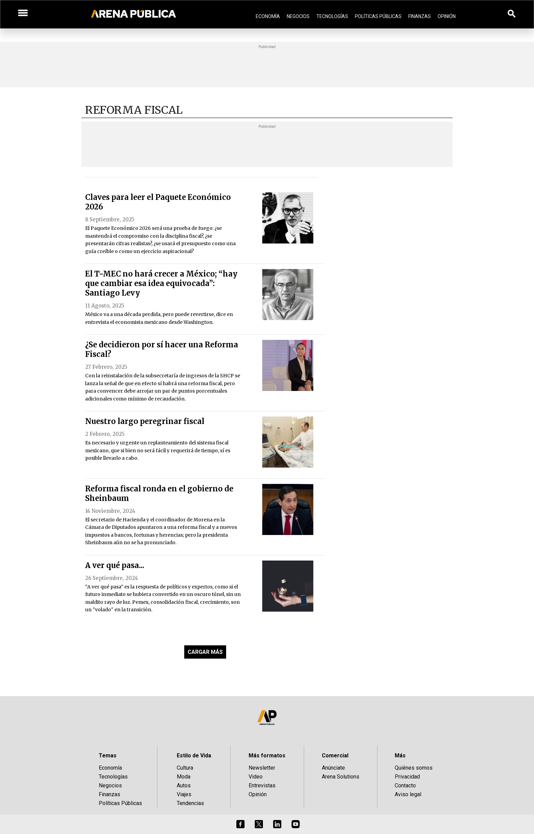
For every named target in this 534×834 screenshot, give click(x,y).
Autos (184, 785)
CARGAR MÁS (205, 652)
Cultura (185, 768)
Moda (183, 776)
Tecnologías (332, 16)
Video (256, 776)
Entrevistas (262, 785)
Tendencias (190, 803)
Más (400, 755)
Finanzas (419, 16)
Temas (107, 755)
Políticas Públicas (378, 16)
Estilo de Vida (194, 755)
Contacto (405, 785)
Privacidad (407, 776)
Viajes (184, 794)
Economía (268, 16)
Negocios (298, 16)
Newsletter (262, 768)
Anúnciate (333, 768)
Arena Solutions (340, 776)
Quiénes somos (414, 768)
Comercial (335, 755)
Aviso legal (408, 794)
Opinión (447, 16)
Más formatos (267, 755)
